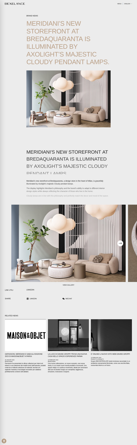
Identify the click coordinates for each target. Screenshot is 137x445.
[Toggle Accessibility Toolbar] (4, 441)
